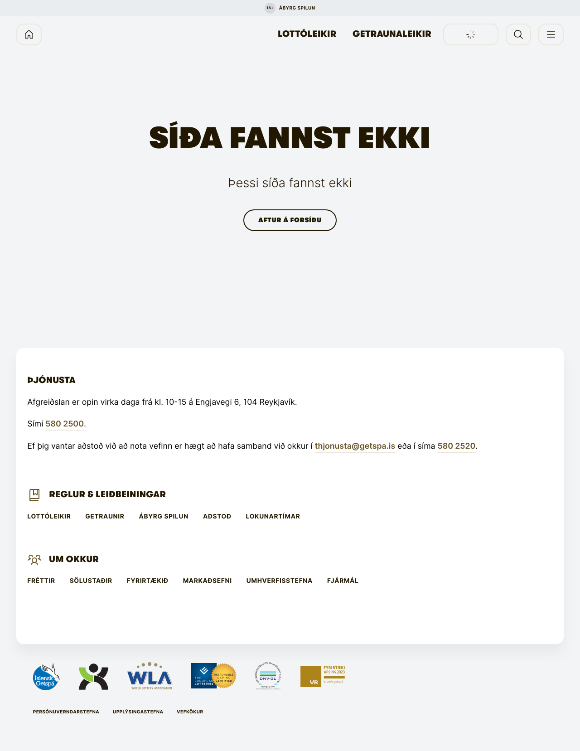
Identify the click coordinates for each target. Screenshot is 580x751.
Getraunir (104, 516)
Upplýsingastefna (138, 712)
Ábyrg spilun (163, 516)
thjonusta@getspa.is (355, 446)
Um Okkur (74, 559)
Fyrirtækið (148, 581)
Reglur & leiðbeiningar (107, 494)
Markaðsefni (207, 581)
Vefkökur (190, 712)
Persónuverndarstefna (66, 712)
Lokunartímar (273, 516)
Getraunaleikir (392, 34)
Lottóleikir (307, 34)
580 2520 (457, 446)
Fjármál (342, 581)
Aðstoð (217, 516)
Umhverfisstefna (279, 581)
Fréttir (41, 581)
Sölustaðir (91, 581)
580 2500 (64, 424)
